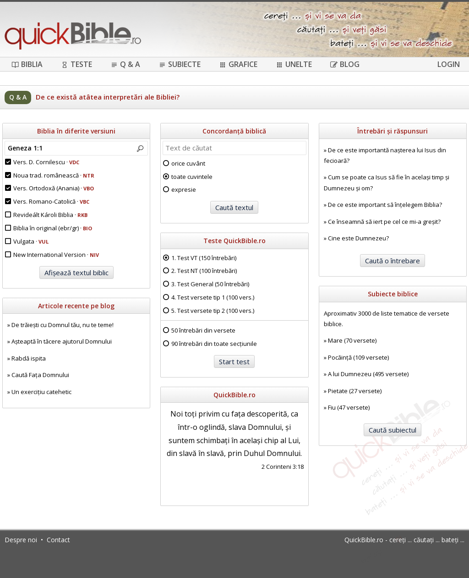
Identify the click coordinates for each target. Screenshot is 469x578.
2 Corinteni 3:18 (283, 466)
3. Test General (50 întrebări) (210, 284)
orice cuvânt (188, 163)
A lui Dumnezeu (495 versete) (368, 374)
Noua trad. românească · (53, 175)
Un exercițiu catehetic (41, 392)
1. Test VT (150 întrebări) (203, 258)
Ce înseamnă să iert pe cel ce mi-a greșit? (384, 221)
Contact (58, 539)
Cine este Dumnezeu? (358, 238)
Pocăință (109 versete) (358, 357)
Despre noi (21, 539)
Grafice (238, 64)
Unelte (294, 64)
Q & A (125, 64)
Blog (345, 64)
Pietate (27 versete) (355, 391)
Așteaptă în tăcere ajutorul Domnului (61, 341)
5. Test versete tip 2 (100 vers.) (212, 310)
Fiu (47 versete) (349, 407)
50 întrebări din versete (203, 330)
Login (448, 64)
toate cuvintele (192, 176)
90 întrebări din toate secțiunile (214, 343)
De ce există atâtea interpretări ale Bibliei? (108, 96)
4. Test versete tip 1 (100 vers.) (212, 297)
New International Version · (56, 254)
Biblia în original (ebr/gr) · (52, 228)
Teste (76, 64)
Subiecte (179, 64)
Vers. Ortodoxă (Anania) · (53, 188)
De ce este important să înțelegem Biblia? (385, 204)
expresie (183, 189)
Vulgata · (31, 241)
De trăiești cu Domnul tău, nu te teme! (62, 325)
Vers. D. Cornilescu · (46, 162)
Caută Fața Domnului (40, 375)
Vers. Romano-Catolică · (51, 201)
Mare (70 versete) (352, 340)
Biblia (27, 64)
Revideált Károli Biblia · (50, 215)
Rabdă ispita (28, 358)
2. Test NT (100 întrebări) (204, 271)
